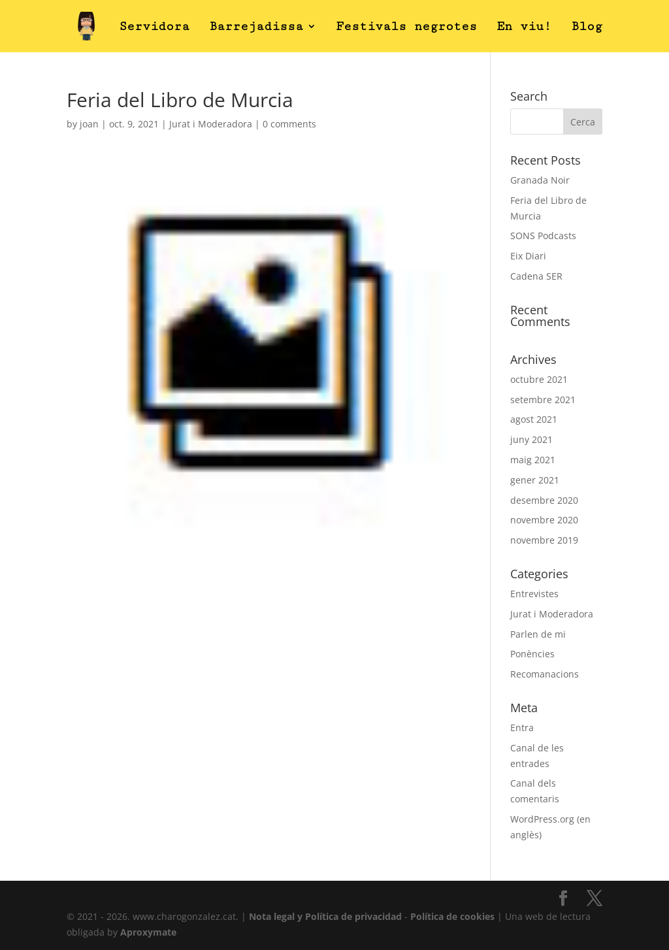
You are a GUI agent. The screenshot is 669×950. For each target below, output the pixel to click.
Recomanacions (544, 674)
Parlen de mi (538, 634)
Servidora (154, 27)
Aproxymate (148, 932)
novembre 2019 (544, 540)
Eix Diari (528, 256)
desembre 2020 (544, 500)
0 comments (289, 124)
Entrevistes (534, 593)
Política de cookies (452, 916)
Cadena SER (536, 276)
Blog (586, 27)
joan (89, 124)
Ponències (532, 653)
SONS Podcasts (543, 235)
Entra (522, 727)
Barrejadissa (256, 27)
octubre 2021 (539, 379)
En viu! (524, 27)
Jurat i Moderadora (210, 124)
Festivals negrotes (406, 27)
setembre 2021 (543, 399)
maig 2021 (532, 459)
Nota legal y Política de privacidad (325, 916)
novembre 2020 (544, 520)
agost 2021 (533, 419)
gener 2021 (534, 480)
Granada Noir (540, 180)
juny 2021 (531, 439)
